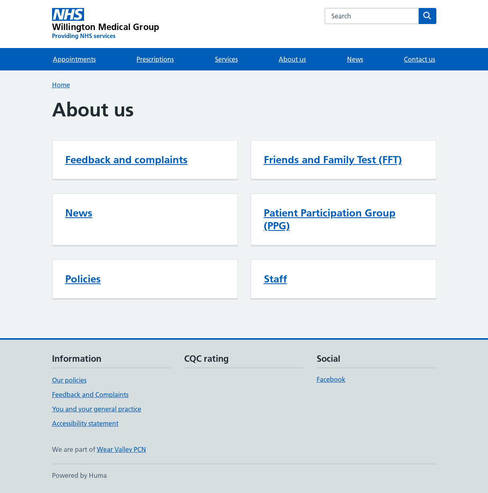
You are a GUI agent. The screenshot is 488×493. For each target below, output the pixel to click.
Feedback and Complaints (90, 395)
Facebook (331, 379)
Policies (83, 279)
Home (61, 85)
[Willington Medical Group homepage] (105, 24)
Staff (275, 279)
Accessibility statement (85, 423)
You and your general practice (96, 409)
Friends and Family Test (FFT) (333, 159)
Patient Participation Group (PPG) (330, 219)
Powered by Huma (79, 475)
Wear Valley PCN (121, 449)
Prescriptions (155, 59)
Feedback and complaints (126, 159)
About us (292, 59)
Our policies (69, 380)
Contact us (419, 59)
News (355, 59)
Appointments (74, 59)
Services (226, 59)
